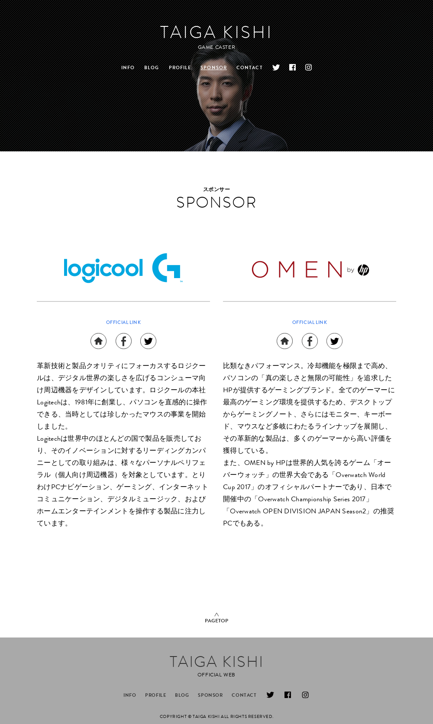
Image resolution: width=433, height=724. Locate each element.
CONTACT (249, 68)
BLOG (151, 68)
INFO (128, 68)
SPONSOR (213, 68)
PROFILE (180, 68)
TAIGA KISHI (216, 34)
